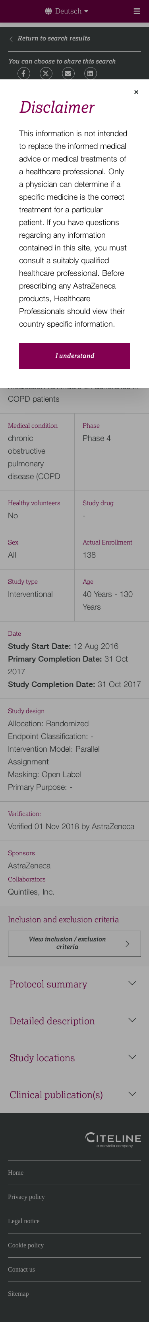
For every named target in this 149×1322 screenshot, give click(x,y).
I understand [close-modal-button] (74, 356)
